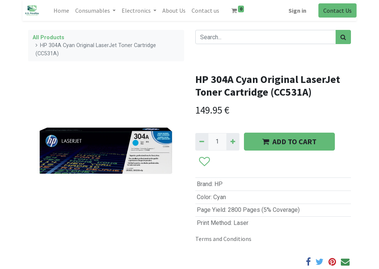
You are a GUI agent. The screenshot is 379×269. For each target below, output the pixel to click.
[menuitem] (61, 10)
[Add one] (232, 141)
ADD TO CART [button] (289, 141)
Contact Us (337, 10)
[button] (204, 162)
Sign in (297, 10)
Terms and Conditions (223, 238)
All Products (48, 37)
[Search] (343, 37)
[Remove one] (201, 141)
